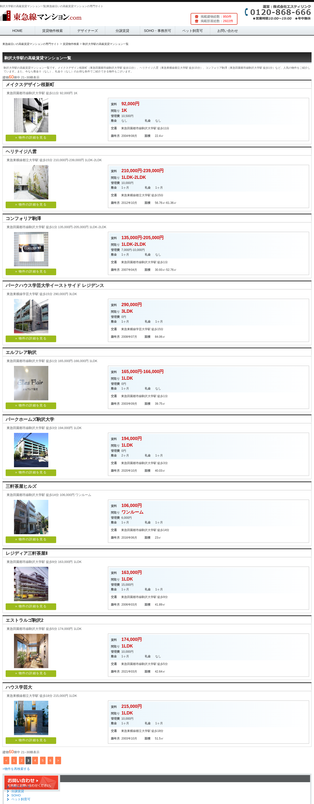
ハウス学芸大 (19, 687)
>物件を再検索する (16, 769)
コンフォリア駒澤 (23, 218)
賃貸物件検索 (52, 31)
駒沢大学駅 (149, 128)
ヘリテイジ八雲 (21, 151)
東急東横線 (128, 195)
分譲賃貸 (122, 31)
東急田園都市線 (131, 128)
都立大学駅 (143, 195)
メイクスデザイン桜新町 (30, 84)
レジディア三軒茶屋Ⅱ (27, 553)
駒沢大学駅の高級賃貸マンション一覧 (37, 58)
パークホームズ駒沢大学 (30, 419)
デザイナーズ (87, 31)
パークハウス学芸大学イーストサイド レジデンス (55, 285)
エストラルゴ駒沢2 (24, 620)
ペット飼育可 (192, 31)
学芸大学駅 (143, 329)
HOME (17, 31)
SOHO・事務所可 (157, 31)
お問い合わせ (227, 31)
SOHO (16, 795)
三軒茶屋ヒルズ (21, 486)
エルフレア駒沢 (21, 352)
